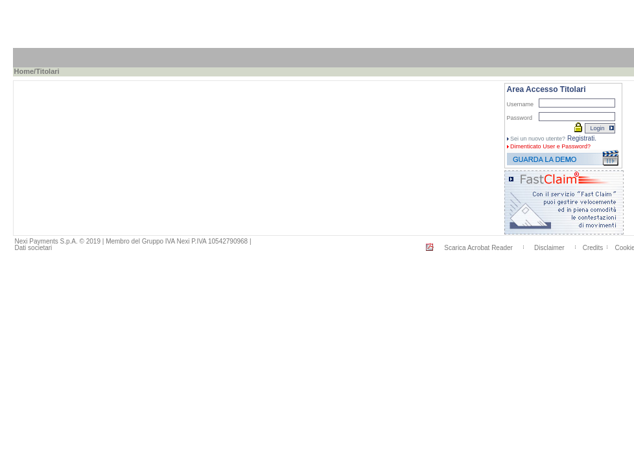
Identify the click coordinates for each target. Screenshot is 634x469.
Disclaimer (549, 247)
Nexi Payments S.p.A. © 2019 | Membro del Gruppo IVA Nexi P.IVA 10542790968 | (133, 241)
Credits (593, 247)
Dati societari (34, 247)
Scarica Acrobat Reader (478, 247)
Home (24, 71)
